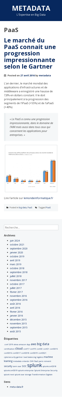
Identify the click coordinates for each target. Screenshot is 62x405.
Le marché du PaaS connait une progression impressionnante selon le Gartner (30, 53)
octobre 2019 (17, 256)
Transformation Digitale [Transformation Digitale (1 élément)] (42, 374)
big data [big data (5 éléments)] (43, 344)
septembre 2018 (18, 272)
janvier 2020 (16, 252)
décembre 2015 (18, 319)
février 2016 (16, 311)
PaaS (30, 207)
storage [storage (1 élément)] (28, 374)
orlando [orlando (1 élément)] (25, 361)
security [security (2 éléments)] (8, 366)
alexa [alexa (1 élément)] (16, 344)
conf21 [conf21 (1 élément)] (46, 349)
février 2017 (16, 291)
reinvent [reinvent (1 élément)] (47, 361)
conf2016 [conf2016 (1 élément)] (8, 353)
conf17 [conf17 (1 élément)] (26, 349)
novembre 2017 (18, 280)
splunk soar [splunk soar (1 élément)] (19, 374)
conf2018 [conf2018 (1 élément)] (25, 353)
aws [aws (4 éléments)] (33, 344)
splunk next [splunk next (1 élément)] (9, 374)
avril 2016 (15, 307)
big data (23, 207)
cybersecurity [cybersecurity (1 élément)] (10, 357)
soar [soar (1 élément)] (19, 366)
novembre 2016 (18, 295)
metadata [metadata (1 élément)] (17, 361)
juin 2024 (15, 240)
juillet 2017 (15, 288)
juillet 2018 (15, 276)
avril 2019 (15, 260)
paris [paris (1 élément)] (41, 361)
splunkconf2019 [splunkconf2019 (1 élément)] (11, 370)
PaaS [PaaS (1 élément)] (36, 361)
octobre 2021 (17, 244)
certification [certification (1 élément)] (9, 349)
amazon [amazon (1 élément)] (22, 344)
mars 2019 (15, 264)
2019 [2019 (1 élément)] (11, 344)
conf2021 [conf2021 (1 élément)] (42, 353)
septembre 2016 (18, 299)
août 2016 (15, 303)
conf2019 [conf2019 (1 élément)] (34, 353)
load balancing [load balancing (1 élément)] (29, 357)
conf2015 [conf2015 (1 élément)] (54, 349)
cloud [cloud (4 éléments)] (19, 348)
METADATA (31, 8)
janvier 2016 (16, 315)
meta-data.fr (16, 386)
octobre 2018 (17, 268)
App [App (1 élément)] (28, 344)
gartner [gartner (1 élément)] (19, 357)
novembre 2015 (18, 323)
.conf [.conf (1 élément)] (6, 344)
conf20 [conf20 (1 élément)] (39, 349)
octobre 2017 (17, 284)
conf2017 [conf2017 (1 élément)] (17, 353)
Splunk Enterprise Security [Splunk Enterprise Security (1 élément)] (45, 370)
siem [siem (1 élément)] (15, 366)
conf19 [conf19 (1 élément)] (33, 349)
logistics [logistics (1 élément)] (40, 357)
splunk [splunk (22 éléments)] (34, 365)
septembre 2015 (18, 327)
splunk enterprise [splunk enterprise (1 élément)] (26, 370)
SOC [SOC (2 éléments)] (24, 366)
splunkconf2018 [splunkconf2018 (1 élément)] (49, 366)
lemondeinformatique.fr (38, 198)
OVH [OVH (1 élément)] (32, 361)
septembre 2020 (18, 248)
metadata (45, 75)
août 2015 (15, 331)
